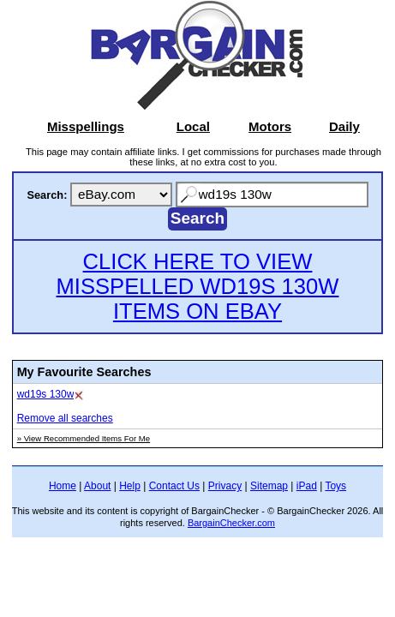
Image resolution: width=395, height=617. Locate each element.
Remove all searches (65, 418)
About (97, 486)
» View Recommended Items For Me (84, 438)
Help (130, 486)
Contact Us (174, 486)
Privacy (225, 486)
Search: (47, 195)
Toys (335, 486)
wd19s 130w (46, 394)
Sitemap (269, 486)
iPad (306, 486)
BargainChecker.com (231, 523)
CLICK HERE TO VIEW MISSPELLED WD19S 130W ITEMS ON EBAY (197, 286)
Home (62, 486)
